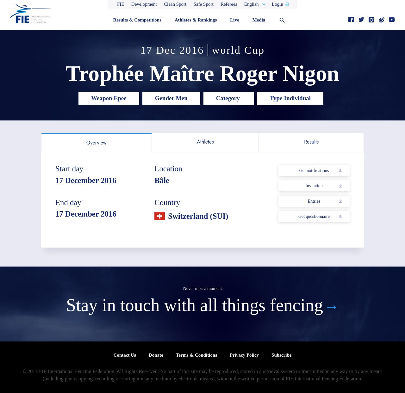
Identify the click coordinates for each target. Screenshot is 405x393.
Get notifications (314, 170)
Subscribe (281, 355)
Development (144, 4)
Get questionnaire (314, 216)
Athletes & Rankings (196, 19)
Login (277, 4)
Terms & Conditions (196, 355)
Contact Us (125, 355)
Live (234, 19)
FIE (120, 4)
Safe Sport (204, 4)
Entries (314, 201)
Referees (229, 4)
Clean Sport (175, 4)
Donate (156, 355)
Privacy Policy (244, 355)
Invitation (313, 185)
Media (258, 19)
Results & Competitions (137, 19)
